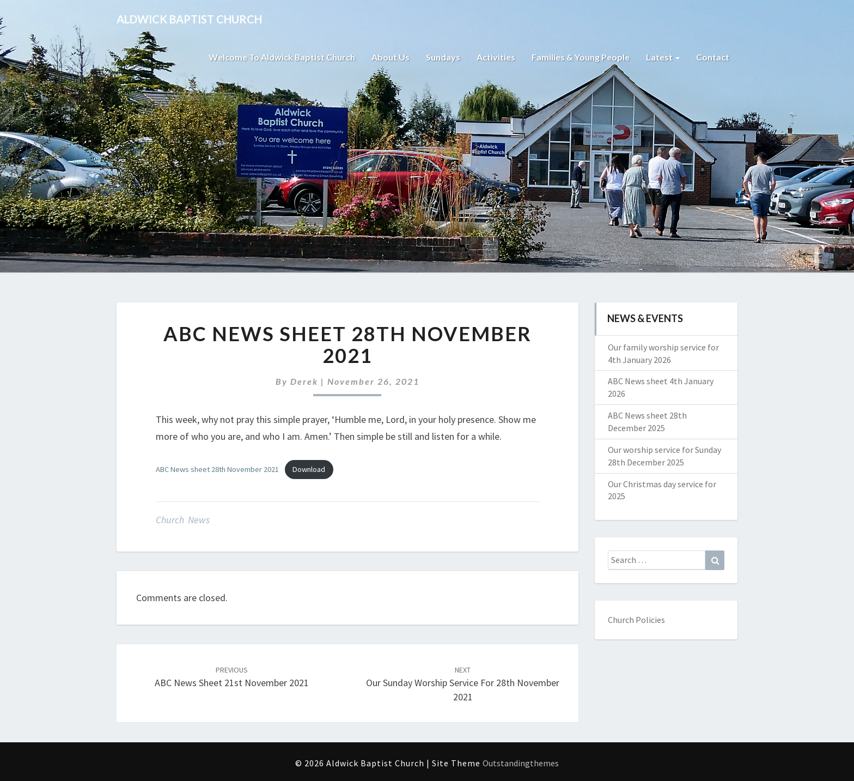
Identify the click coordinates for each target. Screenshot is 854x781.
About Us (390, 57)
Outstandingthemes (521, 763)
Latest (663, 57)
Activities (496, 57)
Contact (712, 57)
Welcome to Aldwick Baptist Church (281, 57)
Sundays (443, 57)
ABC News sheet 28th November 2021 (217, 469)
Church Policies (636, 619)
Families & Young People (581, 57)
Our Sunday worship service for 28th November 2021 (462, 684)
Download (308, 469)
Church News (183, 519)
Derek (304, 381)
